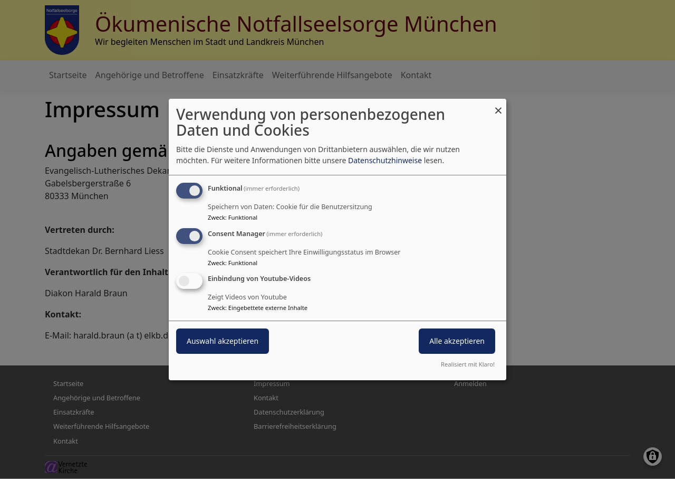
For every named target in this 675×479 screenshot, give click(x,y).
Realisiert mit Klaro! (468, 364)
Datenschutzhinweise (385, 160)
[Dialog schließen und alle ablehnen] (498, 105)
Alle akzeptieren (457, 341)
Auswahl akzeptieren (222, 341)
